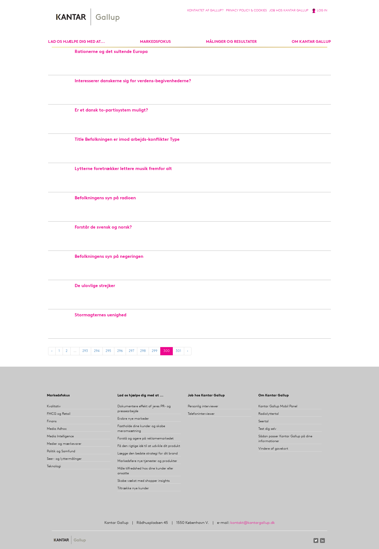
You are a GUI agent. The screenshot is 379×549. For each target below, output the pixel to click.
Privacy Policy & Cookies (246, 10)
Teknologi (54, 466)
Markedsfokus (58, 395)
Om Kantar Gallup (311, 42)
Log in (322, 10)
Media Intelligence (60, 436)
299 (154, 351)
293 (85, 351)
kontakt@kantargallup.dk (252, 523)
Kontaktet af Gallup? (205, 10)
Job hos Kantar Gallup (288, 10)
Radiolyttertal (268, 414)
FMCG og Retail (58, 414)
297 (131, 351)
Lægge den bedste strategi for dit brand (147, 453)
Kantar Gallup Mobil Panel (277, 406)
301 (178, 351)
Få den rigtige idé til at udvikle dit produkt (148, 446)
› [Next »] (187, 351)
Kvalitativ (54, 406)
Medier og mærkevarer (64, 444)
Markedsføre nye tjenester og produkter (147, 461)
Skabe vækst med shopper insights (143, 481)
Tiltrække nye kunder (133, 488)
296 (120, 351)
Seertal (263, 421)
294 (97, 351)
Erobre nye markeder (133, 419)
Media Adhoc (57, 429)
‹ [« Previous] (51, 351)
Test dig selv (267, 429)
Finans (52, 421)
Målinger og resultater (231, 42)
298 (143, 351)
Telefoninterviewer (201, 414)
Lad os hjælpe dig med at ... (140, 395)
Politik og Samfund (61, 451)
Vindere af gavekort (273, 449)
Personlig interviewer (203, 406)
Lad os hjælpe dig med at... (76, 42)
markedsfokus (155, 42)
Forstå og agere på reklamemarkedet (145, 438)
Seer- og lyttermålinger (64, 459)
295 (108, 351)
